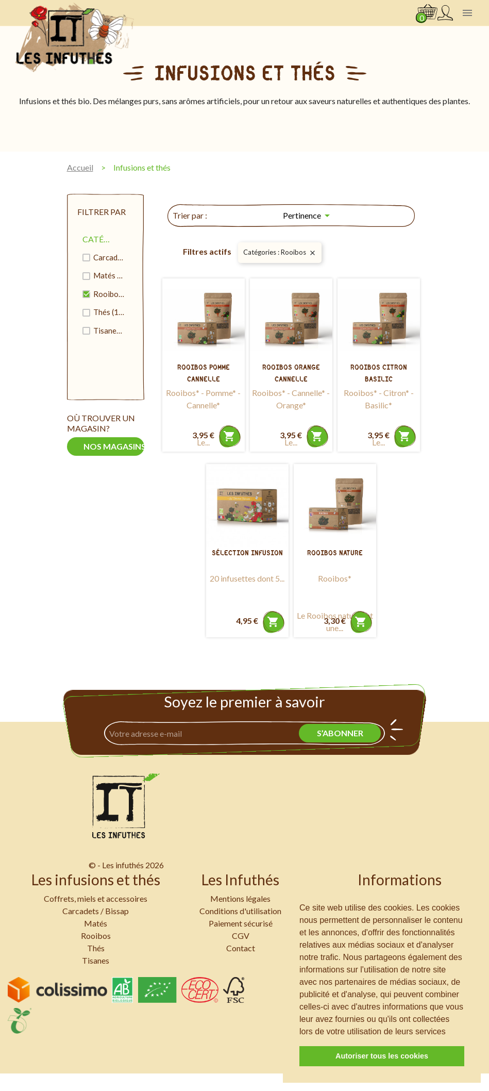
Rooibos (108, 294)
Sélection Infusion (247, 553)
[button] (449, 1032)
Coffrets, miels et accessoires (95, 898)
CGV (240, 935)
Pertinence (308, 215)
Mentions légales (240, 898)
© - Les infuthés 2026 (126, 865)
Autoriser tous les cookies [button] (381, 1056)
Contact (240, 948)
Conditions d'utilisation (240, 911)
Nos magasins (113, 446)
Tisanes (108, 330)
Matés (108, 275)
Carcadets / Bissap (108, 257)
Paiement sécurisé (241, 923)
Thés (108, 312)
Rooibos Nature (335, 553)
